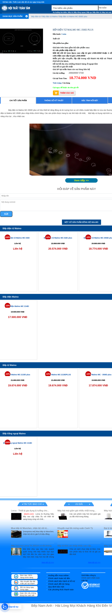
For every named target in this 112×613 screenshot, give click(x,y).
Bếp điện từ (97, 12)
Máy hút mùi (106, 12)
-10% (47, 237)
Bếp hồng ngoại (80, 12)
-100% (7, 237)
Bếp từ (70, 12)
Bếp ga (89, 12)
